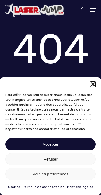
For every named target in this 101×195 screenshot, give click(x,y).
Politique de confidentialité (43, 187)
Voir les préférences (50, 174)
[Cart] (82, 10)
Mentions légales (80, 187)
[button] (93, 84)
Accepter (50, 144)
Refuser (50, 159)
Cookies (14, 187)
